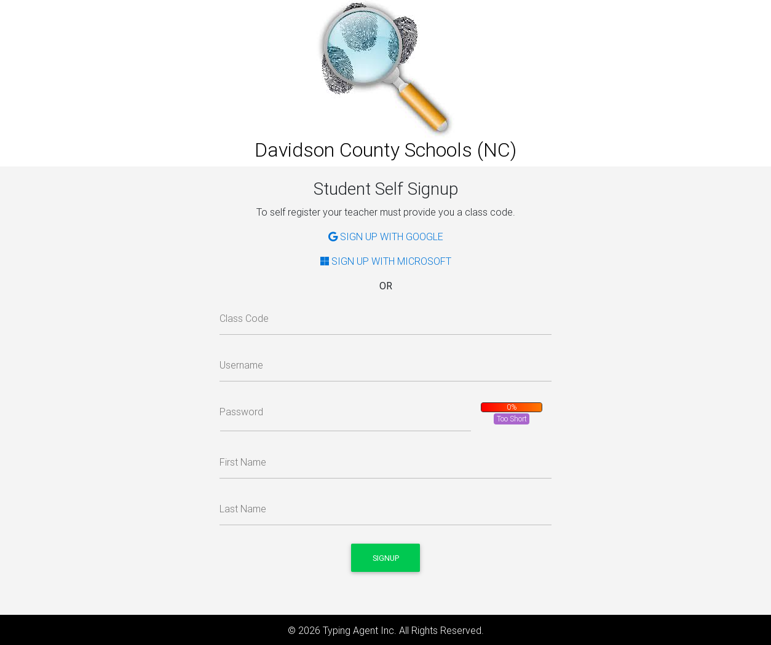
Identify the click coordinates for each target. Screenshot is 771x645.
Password (241, 411)
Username (241, 365)
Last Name (242, 508)
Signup (386, 558)
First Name (242, 462)
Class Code (244, 318)
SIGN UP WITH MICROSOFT (385, 261)
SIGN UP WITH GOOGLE (385, 236)
